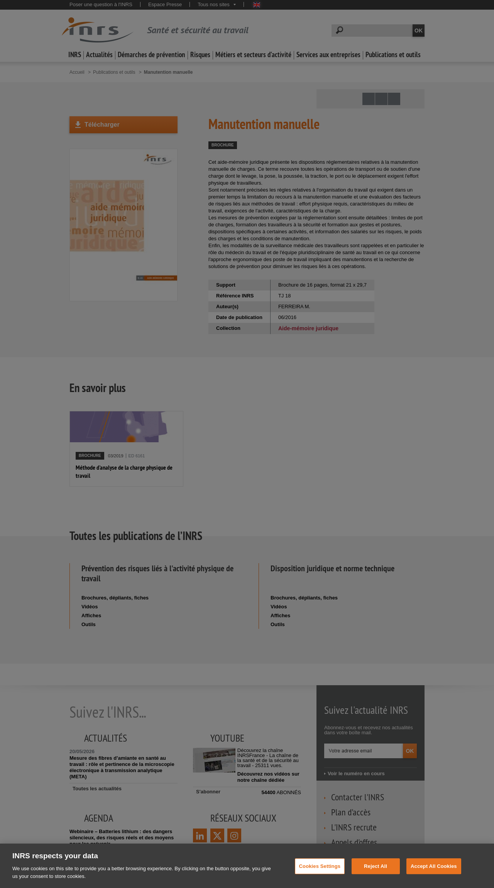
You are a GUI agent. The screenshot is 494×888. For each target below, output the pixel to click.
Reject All (375, 875)
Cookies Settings (320, 875)
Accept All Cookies (434, 875)
